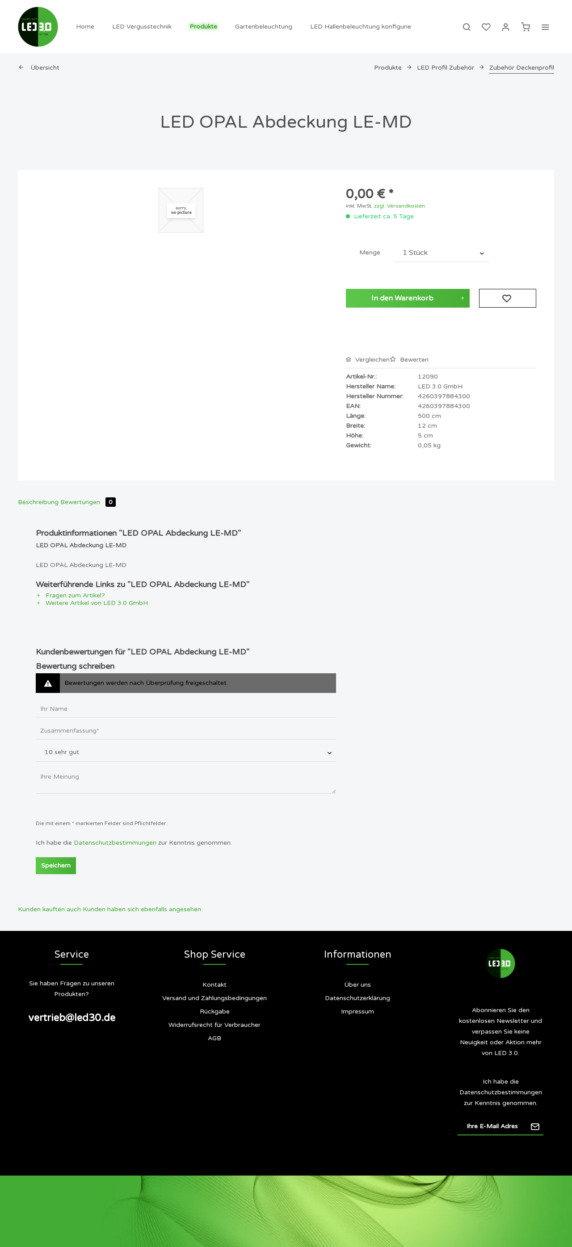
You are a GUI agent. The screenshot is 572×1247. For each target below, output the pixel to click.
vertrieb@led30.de (71, 1018)
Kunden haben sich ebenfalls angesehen (142, 909)
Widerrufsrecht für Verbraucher (214, 1025)
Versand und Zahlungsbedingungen (214, 998)
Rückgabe (215, 1011)
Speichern (56, 865)
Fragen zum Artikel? (70, 595)
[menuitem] (85, 27)
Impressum (357, 1011)
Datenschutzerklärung (357, 998)
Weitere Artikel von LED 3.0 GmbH (92, 603)
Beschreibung (38, 502)
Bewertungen (88, 502)
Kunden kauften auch (49, 909)
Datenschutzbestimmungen (115, 843)
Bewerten (409, 359)
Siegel (357, 1047)
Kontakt (214, 984)
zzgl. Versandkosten (399, 206)
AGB (214, 1038)
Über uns (357, 984)
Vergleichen (368, 359)
